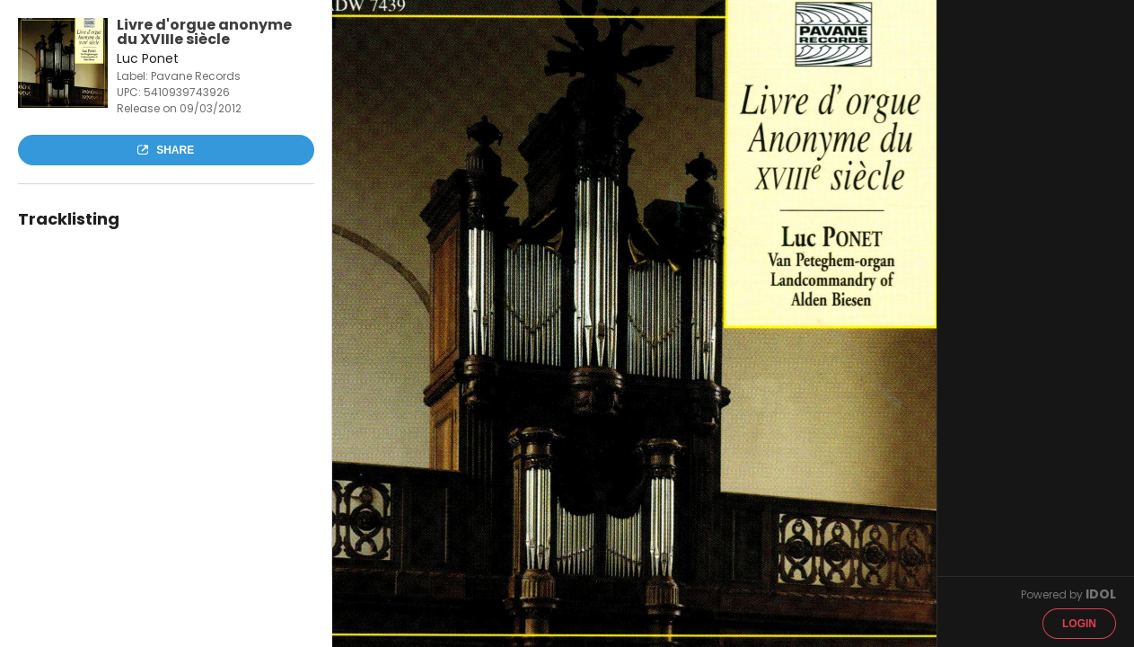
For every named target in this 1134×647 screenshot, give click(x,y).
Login (1079, 623)
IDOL (1101, 594)
